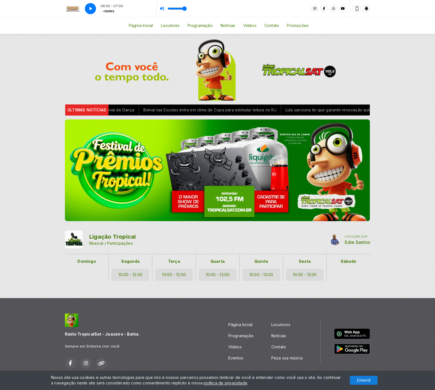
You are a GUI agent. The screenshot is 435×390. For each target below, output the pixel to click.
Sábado (348, 261)
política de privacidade (225, 383)
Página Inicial (141, 25)
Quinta (261, 261)
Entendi (364, 380)
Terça (174, 261)
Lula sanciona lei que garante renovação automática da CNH (362, 110)
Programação (200, 25)
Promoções (297, 25)
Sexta (305, 261)
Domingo (86, 261)
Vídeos (250, 25)
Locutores (170, 25)
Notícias (228, 25)
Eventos (235, 358)
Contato (271, 25)
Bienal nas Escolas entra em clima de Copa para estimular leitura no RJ (230, 110)
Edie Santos (357, 242)
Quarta (218, 261)
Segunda (130, 261)
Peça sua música (287, 358)
